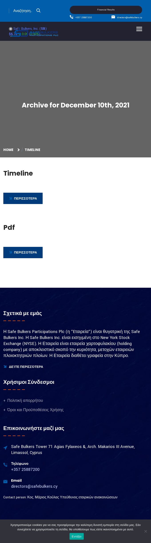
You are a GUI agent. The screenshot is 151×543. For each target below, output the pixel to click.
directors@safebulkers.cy (129, 17)
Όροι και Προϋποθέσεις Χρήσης (35, 409)
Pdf (9, 227)
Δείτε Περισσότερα (23, 367)
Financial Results (106, 9)
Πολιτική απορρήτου (25, 400)
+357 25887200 (84, 17)
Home (9, 149)
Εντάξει (76, 536)
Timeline (32, 149)
